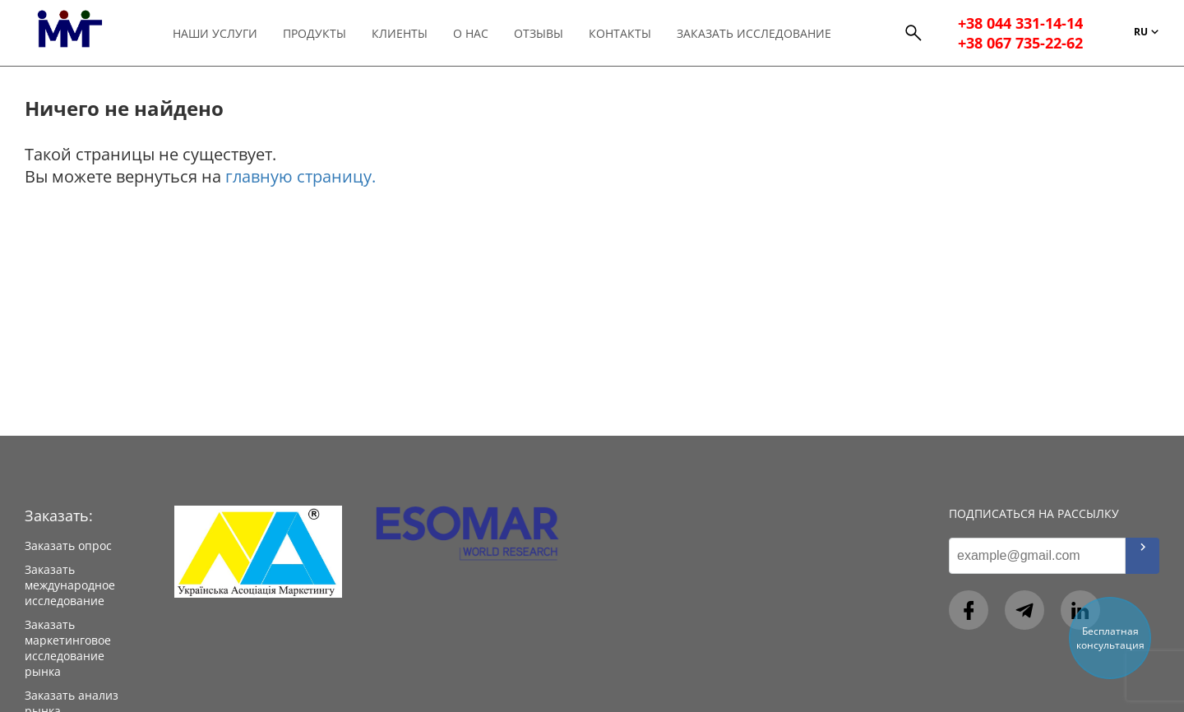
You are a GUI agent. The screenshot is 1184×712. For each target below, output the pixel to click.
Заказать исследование (754, 33)
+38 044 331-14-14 (1020, 23)
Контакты (620, 33)
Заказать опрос (68, 545)
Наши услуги (215, 33)
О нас (470, 33)
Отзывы (538, 33)
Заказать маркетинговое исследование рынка (68, 648)
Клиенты (400, 33)
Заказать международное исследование (70, 585)
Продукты (314, 33)
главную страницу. (300, 176)
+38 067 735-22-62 (1020, 43)
